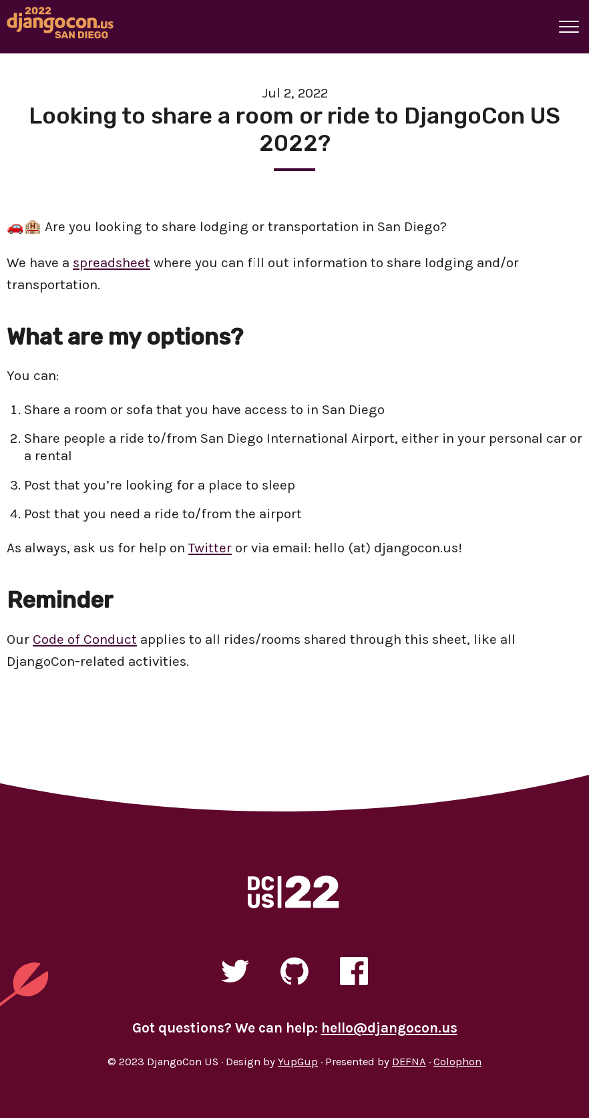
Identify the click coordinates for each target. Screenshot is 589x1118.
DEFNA (409, 1061)
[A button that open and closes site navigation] (569, 26)
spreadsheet (111, 262)
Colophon (457, 1061)
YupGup (298, 1061)
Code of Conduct (85, 639)
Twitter (210, 548)
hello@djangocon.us (389, 1028)
